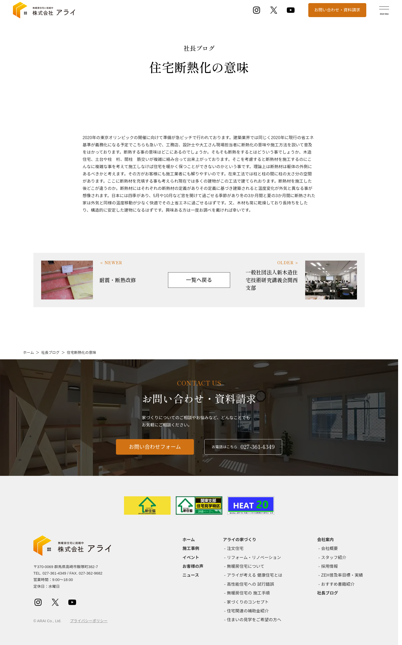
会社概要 (329, 548)
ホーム (28, 352)
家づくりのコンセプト (248, 602)
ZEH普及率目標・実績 (342, 575)
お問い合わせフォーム (155, 451)
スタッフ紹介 (333, 557)
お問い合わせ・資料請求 (337, 10)
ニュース (190, 575)
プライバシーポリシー (88, 621)
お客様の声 (192, 566)
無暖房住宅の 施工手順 (248, 593)
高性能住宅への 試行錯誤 (250, 584)
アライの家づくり (239, 540)
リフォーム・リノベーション (254, 557)
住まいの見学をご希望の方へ (254, 620)
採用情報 (329, 566)
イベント (190, 557)
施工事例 (190, 548)
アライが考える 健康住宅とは (254, 575)
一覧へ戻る (199, 280)
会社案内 (325, 540)
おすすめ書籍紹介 (338, 584)
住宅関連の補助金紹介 (248, 611)
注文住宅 (235, 548)
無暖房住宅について (246, 566)
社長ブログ (50, 352)
